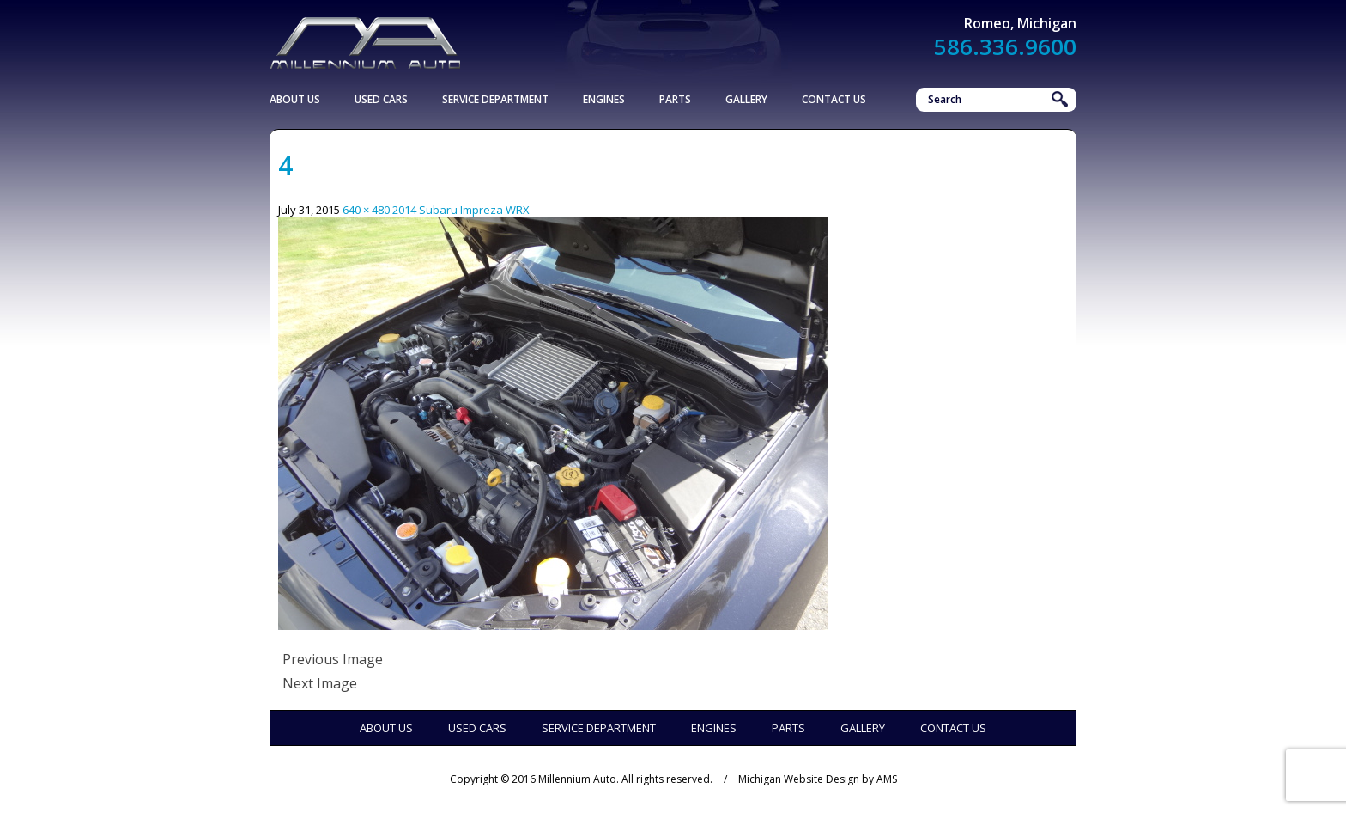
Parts (675, 99)
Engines (604, 99)
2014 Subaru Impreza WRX (461, 209)
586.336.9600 (1005, 46)
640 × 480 (366, 209)
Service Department (495, 99)
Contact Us (834, 99)
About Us (295, 99)
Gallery (746, 99)
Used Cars (381, 99)
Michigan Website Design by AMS (817, 779)
